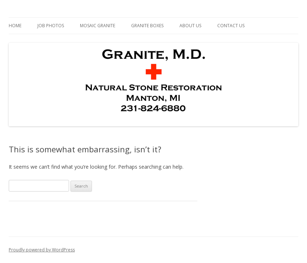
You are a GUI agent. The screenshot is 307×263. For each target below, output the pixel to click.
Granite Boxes (147, 25)
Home (15, 25)
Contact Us (231, 25)
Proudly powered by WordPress (42, 250)
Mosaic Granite (97, 25)
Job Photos (50, 25)
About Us (190, 25)
